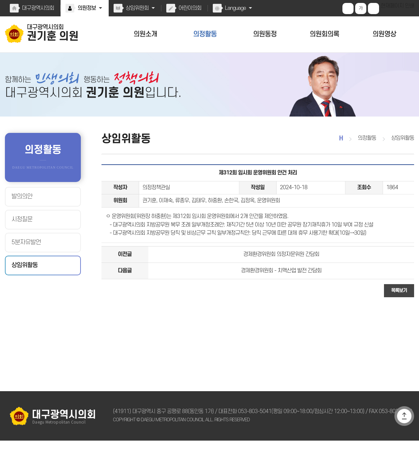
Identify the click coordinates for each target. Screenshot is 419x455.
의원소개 (145, 34)
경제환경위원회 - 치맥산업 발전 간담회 (281, 284)
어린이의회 (188, 8)
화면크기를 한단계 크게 (348, 8)
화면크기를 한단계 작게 (374, 8)
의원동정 (264, 34)
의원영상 (384, 34)
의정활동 (204, 34)
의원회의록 (324, 34)
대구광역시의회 (37, 8)
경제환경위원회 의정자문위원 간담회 (281, 266)
